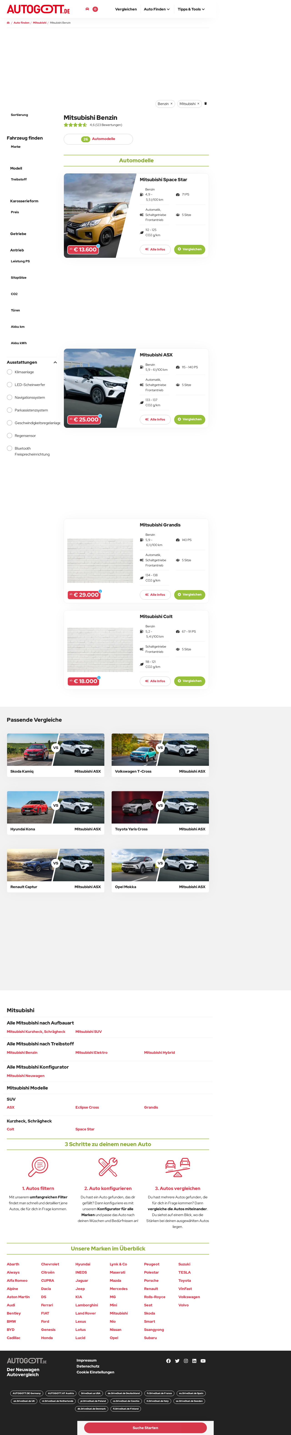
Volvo (183, 1305)
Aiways (13, 1272)
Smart (149, 1321)
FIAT (45, 1313)
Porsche (151, 1280)
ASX (11, 1107)
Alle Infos (155, 249)
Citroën (48, 1272)
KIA (78, 1297)
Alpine (12, 1288)
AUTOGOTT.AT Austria (61, 1393)
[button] (157, 9)
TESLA (184, 1272)
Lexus (80, 1321)
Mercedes (119, 1288)
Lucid (80, 1337)
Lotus (80, 1329)
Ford (45, 1321)
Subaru (150, 1337)
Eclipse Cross (87, 1107)
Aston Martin (18, 1297)
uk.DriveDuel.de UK (24, 1401)
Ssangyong (154, 1329)
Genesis (48, 1329)
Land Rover (85, 1313)
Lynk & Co (118, 1264)
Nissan (115, 1329)
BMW (11, 1321)
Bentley (14, 1313)
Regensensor (21, 435)
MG (113, 1297)
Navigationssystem (26, 397)
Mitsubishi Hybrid (159, 1052)
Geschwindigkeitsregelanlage (32, 423)
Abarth (13, 1264)
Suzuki (184, 1264)
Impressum (87, 1360)
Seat (148, 1305)
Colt (10, 1129)
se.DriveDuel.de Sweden (189, 1401)
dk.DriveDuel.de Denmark (92, 1408)
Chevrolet (50, 1264)
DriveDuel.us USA (90, 1393)
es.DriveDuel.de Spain (191, 1393)
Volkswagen (189, 1297)
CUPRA (47, 1280)
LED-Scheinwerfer (26, 384)
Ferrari (47, 1305)
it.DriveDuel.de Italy (158, 1401)
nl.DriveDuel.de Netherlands (57, 1401)
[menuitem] (126, 9)
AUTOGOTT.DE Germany (27, 1393)
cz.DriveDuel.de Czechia (126, 1401)
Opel (114, 1337)
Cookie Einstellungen (95, 1372)
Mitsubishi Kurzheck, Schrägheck (36, 1031)
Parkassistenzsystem (27, 410)
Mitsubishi (119, 1313)
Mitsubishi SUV (88, 1031)
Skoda (149, 1313)
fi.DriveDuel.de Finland (125, 1408)
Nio (113, 1321)
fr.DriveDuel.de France (159, 1393)
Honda (47, 1337)
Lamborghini (86, 1305)
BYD (11, 1329)
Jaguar (81, 1280)
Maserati (117, 1272)
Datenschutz (88, 1366)
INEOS (81, 1272)
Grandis (151, 1107)
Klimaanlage (20, 372)
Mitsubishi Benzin (22, 1052)
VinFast (185, 1288)
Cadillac (13, 1337)
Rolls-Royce (155, 1297)
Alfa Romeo (17, 1280)
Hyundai (82, 1264)
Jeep (80, 1288)
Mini (113, 1305)
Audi (11, 1305)
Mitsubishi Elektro (91, 1052)
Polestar (151, 1272)
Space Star (85, 1129)
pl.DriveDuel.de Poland (93, 1401)
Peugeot (151, 1264)
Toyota (184, 1280)
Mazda (115, 1280)
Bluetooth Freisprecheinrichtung (28, 451)
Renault (151, 1288)
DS (43, 1297)
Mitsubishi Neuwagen (26, 1075)
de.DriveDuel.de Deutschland (124, 1393)
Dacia (46, 1288)
